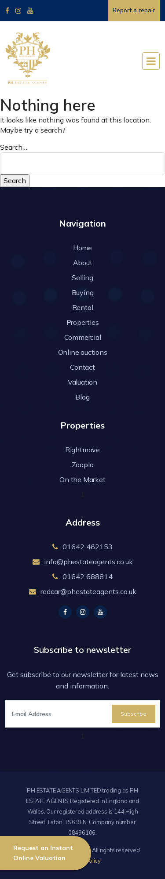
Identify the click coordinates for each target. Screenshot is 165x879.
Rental (82, 307)
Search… (13, 147)
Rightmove (82, 449)
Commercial (82, 337)
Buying (83, 292)
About (82, 262)
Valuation (82, 382)
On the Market (82, 479)
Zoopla (83, 464)
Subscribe (134, 713)
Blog (82, 397)
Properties (82, 322)
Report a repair (134, 10)
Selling (82, 277)
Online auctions (82, 352)
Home (82, 247)
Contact (82, 367)
